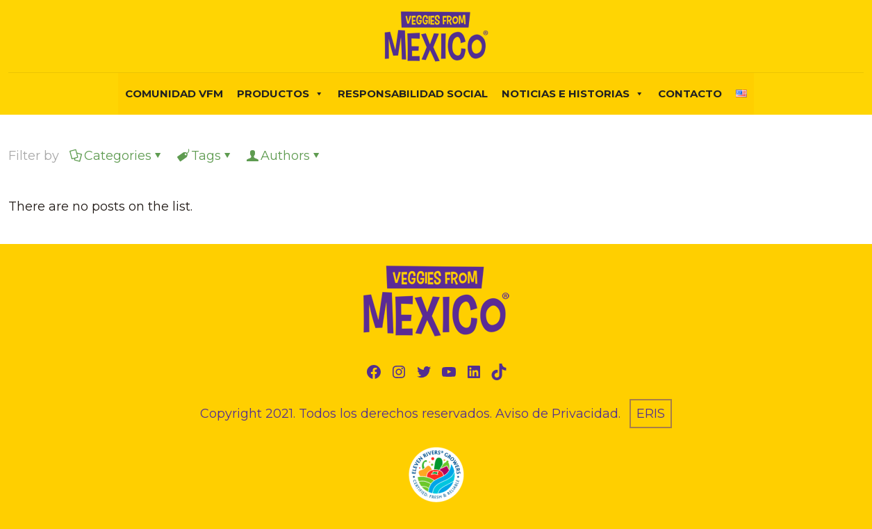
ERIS (650, 413)
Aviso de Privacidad (556, 413)
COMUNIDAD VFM (174, 93)
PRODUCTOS (280, 94)
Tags (204, 155)
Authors (284, 155)
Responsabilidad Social (413, 93)
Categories (116, 155)
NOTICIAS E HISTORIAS (573, 94)
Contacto (690, 93)
